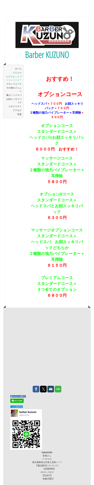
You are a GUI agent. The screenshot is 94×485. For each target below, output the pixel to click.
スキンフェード (14, 83)
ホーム (18, 68)
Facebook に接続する (18, 396)
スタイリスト (15, 106)
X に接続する (16, 407)
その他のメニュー (14, 89)
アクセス (17, 110)
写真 (19, 114)
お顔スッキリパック (14, 101)
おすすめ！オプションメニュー (14, 78)
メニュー (17, 72)
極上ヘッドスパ (14, 94)
